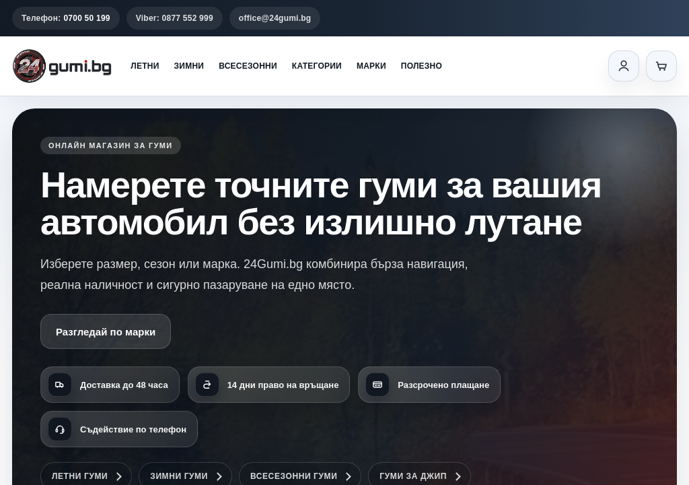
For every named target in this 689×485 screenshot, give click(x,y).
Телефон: (66, 18)
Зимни (189, 66)
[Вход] (623, 66)
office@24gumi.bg (275, 18)
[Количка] (661, 66)
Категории (317, 66)
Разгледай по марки (105, 331)
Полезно (421, 66)
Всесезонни (248, 66)
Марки (371, 66)
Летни (145, 66)
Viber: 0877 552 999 (174, 18)
